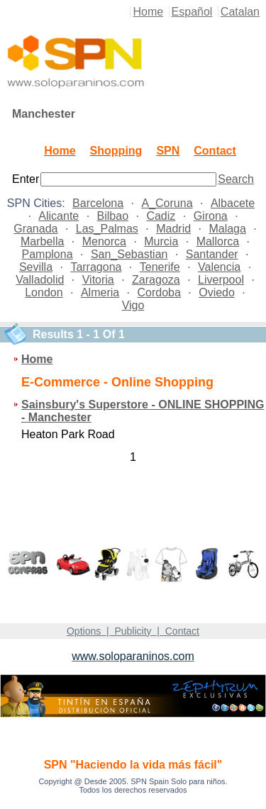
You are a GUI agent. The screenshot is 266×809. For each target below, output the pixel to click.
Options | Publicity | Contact (133, 631)
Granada (35, 229)
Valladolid (40, 280)
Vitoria (98, 280)
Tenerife (160, 267)
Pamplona (47, 254)
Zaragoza (156, 280)
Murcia (161, 241)
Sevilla (35, 267)
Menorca (104, 241)
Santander (212, 254)
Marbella (42, 241)
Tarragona (95, 267)
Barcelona (97, 203)
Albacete (233, 203)
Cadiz (160, 216)
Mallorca (217, 241)
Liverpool (221, 280)
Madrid (173, 229)
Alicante (58, 216)
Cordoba (159, 292)
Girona (211, 216)
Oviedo (217, 292)
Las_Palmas (107, 229)
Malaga (227, 229)
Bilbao (112, 216)
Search (236, 179)
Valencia (219, 267)
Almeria (100, 292)
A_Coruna (166, 203)
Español (192, 12)
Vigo (133, 305)
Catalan (240, 12)
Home (148, 12)
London (43, 292)
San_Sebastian (129, 254)
